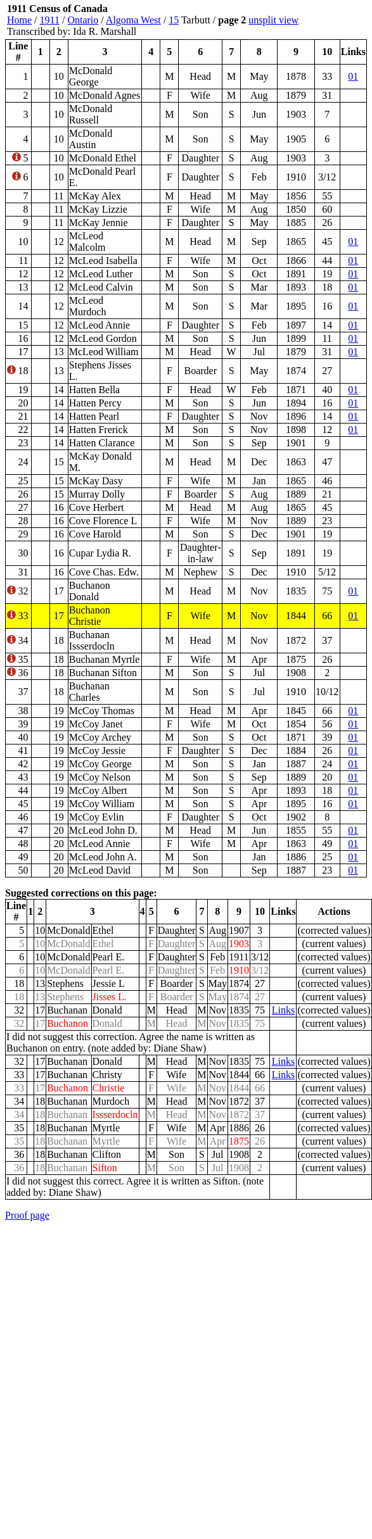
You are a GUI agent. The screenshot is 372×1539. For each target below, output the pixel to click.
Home (19, 20)
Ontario (82, 20)
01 (353, 76)
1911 (50, 20)
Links (283, 1010)
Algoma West (133, 20)
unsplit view (273, 20)
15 (174, 20)
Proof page (27, 1215)
